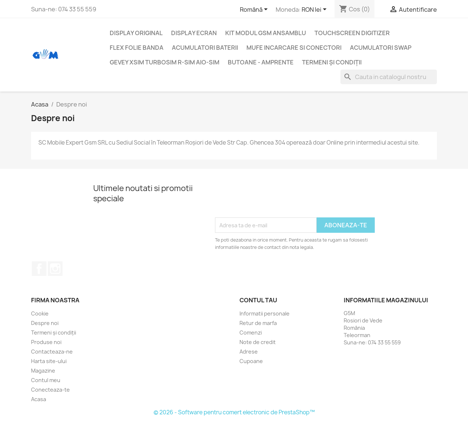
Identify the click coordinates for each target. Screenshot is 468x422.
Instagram (55, 268)
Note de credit (257, 342)
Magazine (43, 370)
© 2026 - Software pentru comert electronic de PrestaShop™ (234, 412)
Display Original (136, 33)
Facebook (39, 268)
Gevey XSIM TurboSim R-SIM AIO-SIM (164, 62)
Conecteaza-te (50, 389)
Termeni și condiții (332, 62)
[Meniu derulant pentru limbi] (255, 9)
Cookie (40, 313)
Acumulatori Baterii (205, 48)
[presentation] (270, 199)
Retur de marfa (258, 323)
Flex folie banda (136, 48)
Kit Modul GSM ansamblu (265, 33)
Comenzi (250, 332)
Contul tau (258, 300)
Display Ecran (194, 33)
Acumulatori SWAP (380, 48)
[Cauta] (388, 77)
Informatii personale (264, 313)
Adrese (248, 351)
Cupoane (251, 361)
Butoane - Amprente (261, 62)
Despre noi (44, 323)
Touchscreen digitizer (352, 33)
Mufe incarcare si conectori (293, 48)
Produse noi (46, 342)
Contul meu (45, 380)
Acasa (38, 399)
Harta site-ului (49, 361)
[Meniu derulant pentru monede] (315, 9)
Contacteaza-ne (52, 351)
